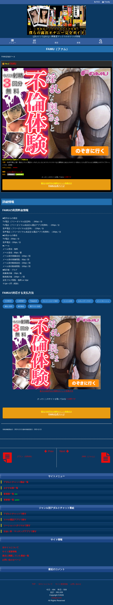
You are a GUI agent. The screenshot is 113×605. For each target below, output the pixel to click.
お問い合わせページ (11, 560)
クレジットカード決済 (50, 301)
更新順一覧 (11, 500)
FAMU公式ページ (56, 184)
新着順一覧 (10, 494)
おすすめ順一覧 (11, 488)
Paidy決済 (33, 301)
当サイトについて (10, 547)
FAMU (13, 63)
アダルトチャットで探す (15, 514)
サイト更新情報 (9, 551)
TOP (33, 584)
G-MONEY (21, 301)
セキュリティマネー (84, 301)
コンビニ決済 (67, 301)
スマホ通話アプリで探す (15, 520)
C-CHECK (8, 301)
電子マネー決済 (35, 306)
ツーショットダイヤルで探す (17, 525)
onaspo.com (56, 598)
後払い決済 (8, 306)
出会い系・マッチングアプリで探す (20, 531)
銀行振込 (21, 306)
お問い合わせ (75, 584)
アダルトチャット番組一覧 (16, 482)
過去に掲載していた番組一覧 (15, 555)
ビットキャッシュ (103, 301)
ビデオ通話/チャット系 (14, 172)
